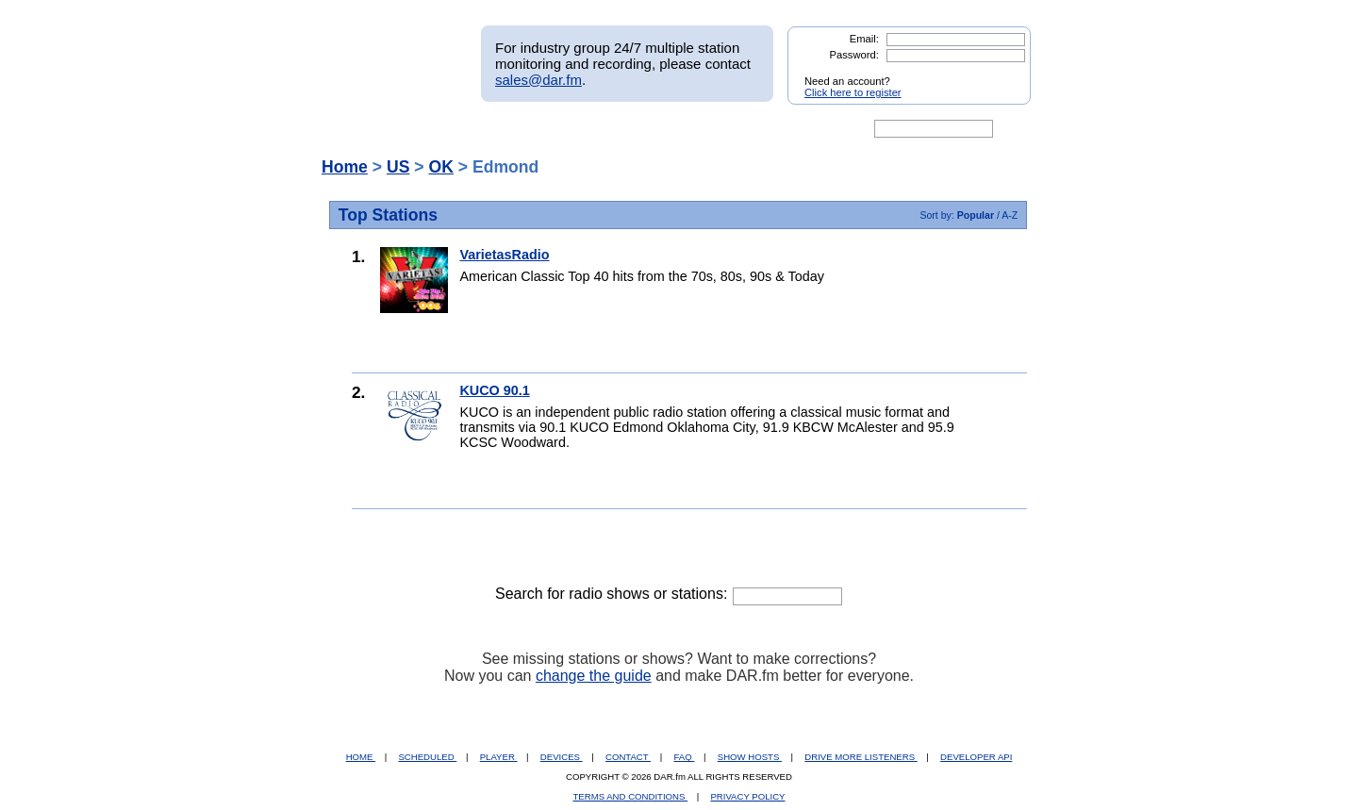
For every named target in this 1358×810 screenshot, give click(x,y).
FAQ (684, 757)
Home (345, 166)
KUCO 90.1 (494, 390)
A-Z (1010, 215)
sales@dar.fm (538, 80)
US (398, 166)
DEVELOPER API (976, 757)
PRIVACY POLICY (747, 796)
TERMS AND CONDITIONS (630, 796)
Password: (854, 54)
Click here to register (853, 92)
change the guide (594, 676)
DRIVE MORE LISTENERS (860, 757)
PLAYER (499, 757)
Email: (864, 38)
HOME (360, 757)
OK (440, 166)
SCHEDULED (427, 757)
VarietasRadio (504, 254)
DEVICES (561, 757)
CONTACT (628, 757)
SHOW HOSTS (750, 757)
